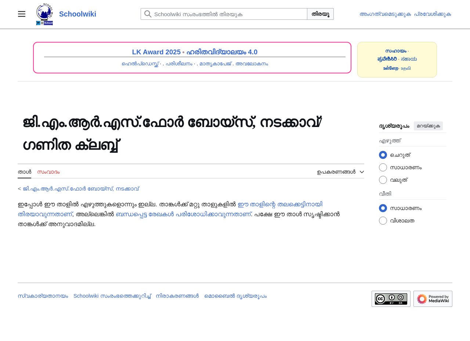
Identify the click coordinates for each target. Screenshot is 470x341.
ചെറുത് (400, 155)
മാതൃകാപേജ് (215, 63)
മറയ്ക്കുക (428, 125)
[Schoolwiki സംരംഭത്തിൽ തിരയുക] (224, 14)
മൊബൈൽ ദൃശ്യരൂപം (235, 296)
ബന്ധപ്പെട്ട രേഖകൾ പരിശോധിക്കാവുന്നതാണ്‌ (183, 214)
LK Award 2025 (156, 52)
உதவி (406, 68)
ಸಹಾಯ (409, 59)
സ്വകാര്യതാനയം (43, 296)
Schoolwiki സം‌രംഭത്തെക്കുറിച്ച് (112, 296)
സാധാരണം (406, 167)
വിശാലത (402, 220)
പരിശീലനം (179, 63)
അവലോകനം (251, 63)
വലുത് (398, 180)
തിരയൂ (320, 14)
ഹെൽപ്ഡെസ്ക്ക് (140, 63)
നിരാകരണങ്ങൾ (177, 296)
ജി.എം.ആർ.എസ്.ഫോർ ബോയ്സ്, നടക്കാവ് (80, 188)
